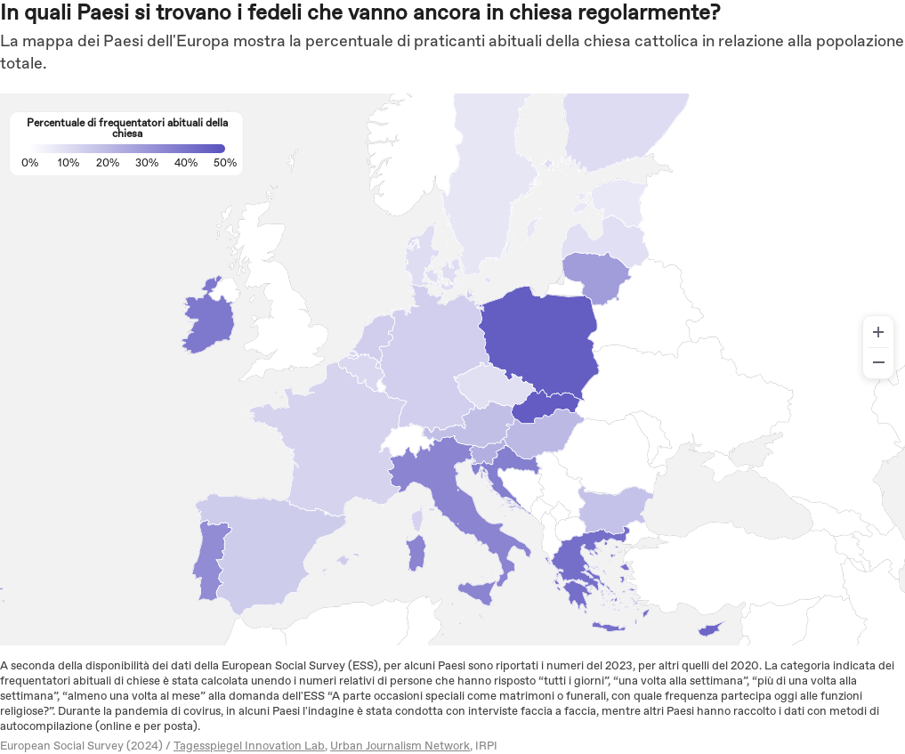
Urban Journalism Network (400, 746)
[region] (452, 369)
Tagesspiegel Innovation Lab (249, 746)
